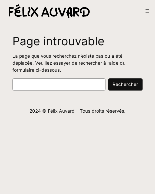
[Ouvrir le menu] (147, 11)
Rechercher (125, 84)
